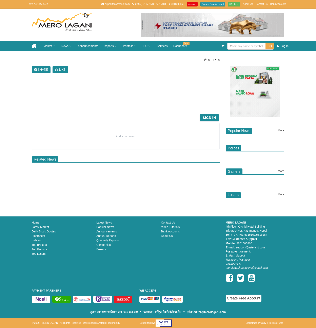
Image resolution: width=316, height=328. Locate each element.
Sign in (209, 117)
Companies (103, 244)
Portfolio (130, 46)
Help (234, 4)
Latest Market (40, 227)
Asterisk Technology (109, 323)
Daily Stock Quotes (44, 231)
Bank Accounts (278, 4)
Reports (110, 46)
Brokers (101, 249)
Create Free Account (213, 4)
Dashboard (181, 45)
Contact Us (262, 4)
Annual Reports (106, 235)
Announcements (88, 46)
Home (35, 222)
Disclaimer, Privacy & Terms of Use (264, 323)
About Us (248, 4)
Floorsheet (38, 235)
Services (162, 46)
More (281, 130)
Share (41, 69)
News (66, 46)
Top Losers (38, 253)
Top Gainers (39, 249)
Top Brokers (39, 244)
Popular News (105, 227)
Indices (36, 240)
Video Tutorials (170, 227)
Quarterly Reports (107, 240)
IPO (147, 46)
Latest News (104, 222)
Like (60, 69)
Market (49, 46)
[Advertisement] (128, 102)
